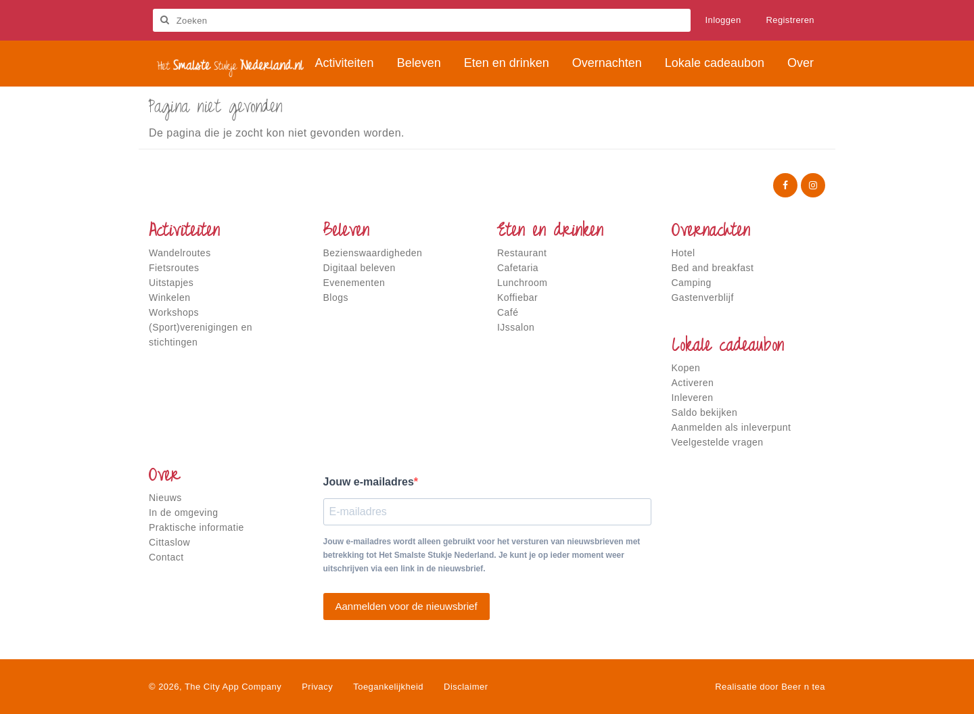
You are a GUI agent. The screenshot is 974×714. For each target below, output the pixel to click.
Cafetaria (517, 267)
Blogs (335, 297)
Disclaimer (466, 687)
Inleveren (693, 397)
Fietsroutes (174, 267)
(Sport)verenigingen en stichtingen (200, 335)
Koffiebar (517, 297)
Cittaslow (169, 542)
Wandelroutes (180, 252)
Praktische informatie (196, 527)
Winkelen (169, 297)
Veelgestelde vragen (718, 442)
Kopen (686, 367)
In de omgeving (183, 512)
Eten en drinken (550, 232)
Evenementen (354, 282)
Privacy (317, 687)
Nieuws (165, 497)
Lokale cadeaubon (728, 347)
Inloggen (723, 20)
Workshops (174, 312)
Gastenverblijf (703, 297)
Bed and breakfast (713, 267)
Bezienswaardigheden (373, 252)
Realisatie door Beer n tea (770, 687)
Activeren (693, 382)
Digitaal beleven (359, 267)
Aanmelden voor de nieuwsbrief (406, 606)
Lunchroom (522, 282)
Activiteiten (184, 232)
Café (508, 312)
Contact (166, 557)
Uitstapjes (171, 282)
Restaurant (522, 252)
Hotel (683, 252)
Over (164, 476)
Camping (692, 282)
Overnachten (711, 232)
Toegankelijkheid (388, 687)
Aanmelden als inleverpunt (731, 427)
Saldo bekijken (705, 412)
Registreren (790, 20)
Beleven (346, 232)
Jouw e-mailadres (368, 481)
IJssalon (515, 327)
